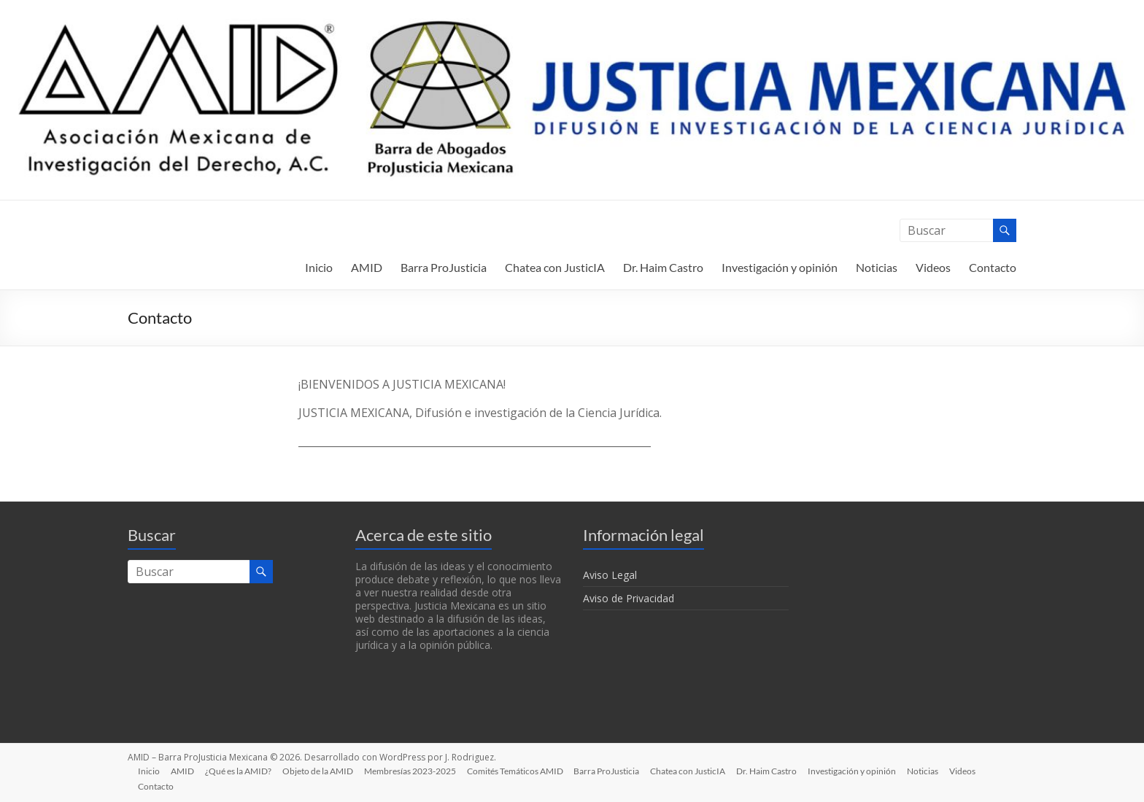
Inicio (319, 267)
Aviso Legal (610, 575)
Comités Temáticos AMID (520, 770)
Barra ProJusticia (444, 267)
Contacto (992, 267)
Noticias (876, 267)
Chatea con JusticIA (555, 267)
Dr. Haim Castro (663, 267)
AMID (366, 267)
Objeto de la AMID (321, 770)
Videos (933, 267)
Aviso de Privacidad (628, 598)
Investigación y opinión (780, 267)
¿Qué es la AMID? (241, 770)
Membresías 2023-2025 (414, 770)
